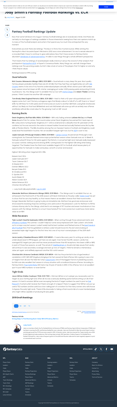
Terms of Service (97, 377)
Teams (27, 392)
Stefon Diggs (67, 92)
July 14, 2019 (41, 189)
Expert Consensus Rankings (89, 311)
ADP (75, 131)
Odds (4, 368)
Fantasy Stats (29, 362)
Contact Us (95, 368)
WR (25, 306)
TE (29, 306)
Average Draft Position (90, 312)
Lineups (27, 389)
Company (95, 362)
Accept (106, 7)
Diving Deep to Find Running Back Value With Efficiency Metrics (35, 319)
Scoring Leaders (52, 362)
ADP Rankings (29, 383)
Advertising (95, 371)
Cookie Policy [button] (41, 8)
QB (16, 306)
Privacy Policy (96, 374)
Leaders (5, 365)
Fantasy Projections (31, 371)
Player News (6, 371)
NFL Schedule (7, 389)
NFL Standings (7, 386)
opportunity (50, 260)
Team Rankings (7, 380)
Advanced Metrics (30, 380)
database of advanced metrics (32, 57)
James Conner (61, 135)
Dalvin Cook (84, 196)
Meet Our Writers (97, 365)
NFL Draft (5, 392)
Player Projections (52, 371)
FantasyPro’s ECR (29, 63)
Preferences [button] (79, 8)
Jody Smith (10, 17)
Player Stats (6, 362)
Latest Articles (7, 395)
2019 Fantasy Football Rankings (19, 312)
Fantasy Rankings (30, 374)
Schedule (28, 395)
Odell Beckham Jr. (59, 245)
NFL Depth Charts (8, 374)
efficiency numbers (19, 223)
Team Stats (6, 383)
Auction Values (29, 386)
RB (20, 306)
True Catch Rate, (30, 265)
